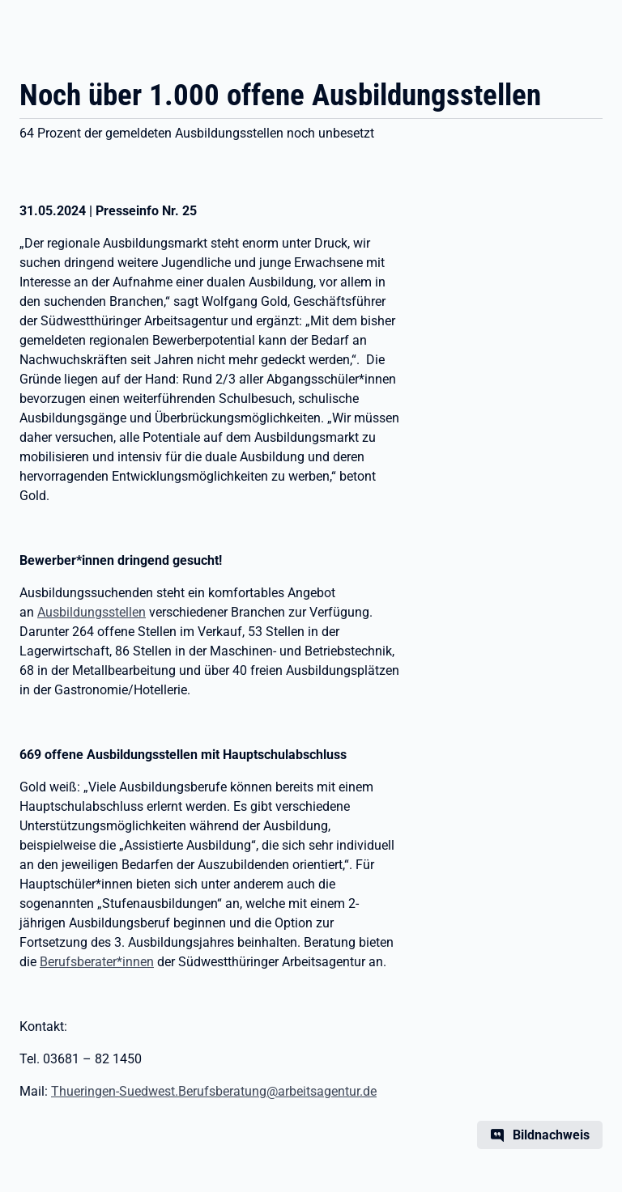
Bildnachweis (551, 1135)
